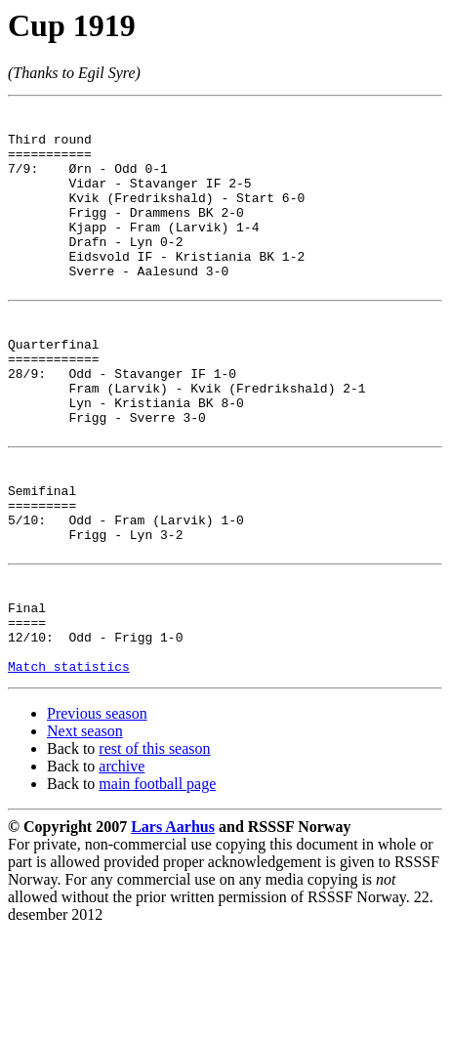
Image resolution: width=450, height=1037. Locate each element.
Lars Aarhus (173, 932)
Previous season (97, 818)
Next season (85, 836)
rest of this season (154, 854)
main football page (157, 889)
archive (121, 871)
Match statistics (69, 771)
